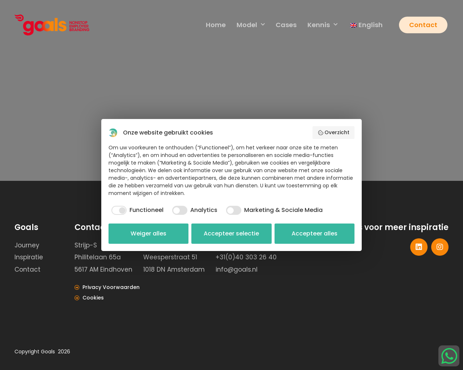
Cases (285, 24)
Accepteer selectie (231, 233)
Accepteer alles (314, 233)
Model (250, 25)
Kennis (322, 25)
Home (215, 24)
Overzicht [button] (334, 132)
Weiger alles (148, 233)
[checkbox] (136, 210)
